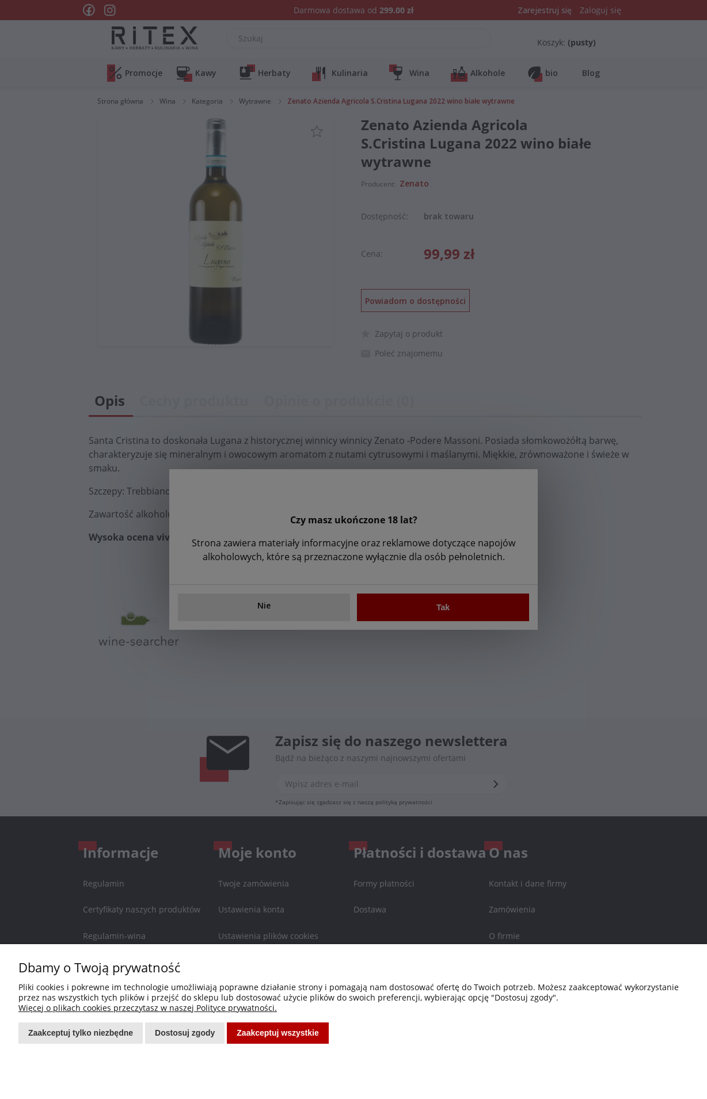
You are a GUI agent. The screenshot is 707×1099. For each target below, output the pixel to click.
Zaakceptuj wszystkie (277, 1032)
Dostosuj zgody (185, 1032)
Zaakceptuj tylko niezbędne (80, 1032)
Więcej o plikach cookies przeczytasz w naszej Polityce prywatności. (147, 1007)
